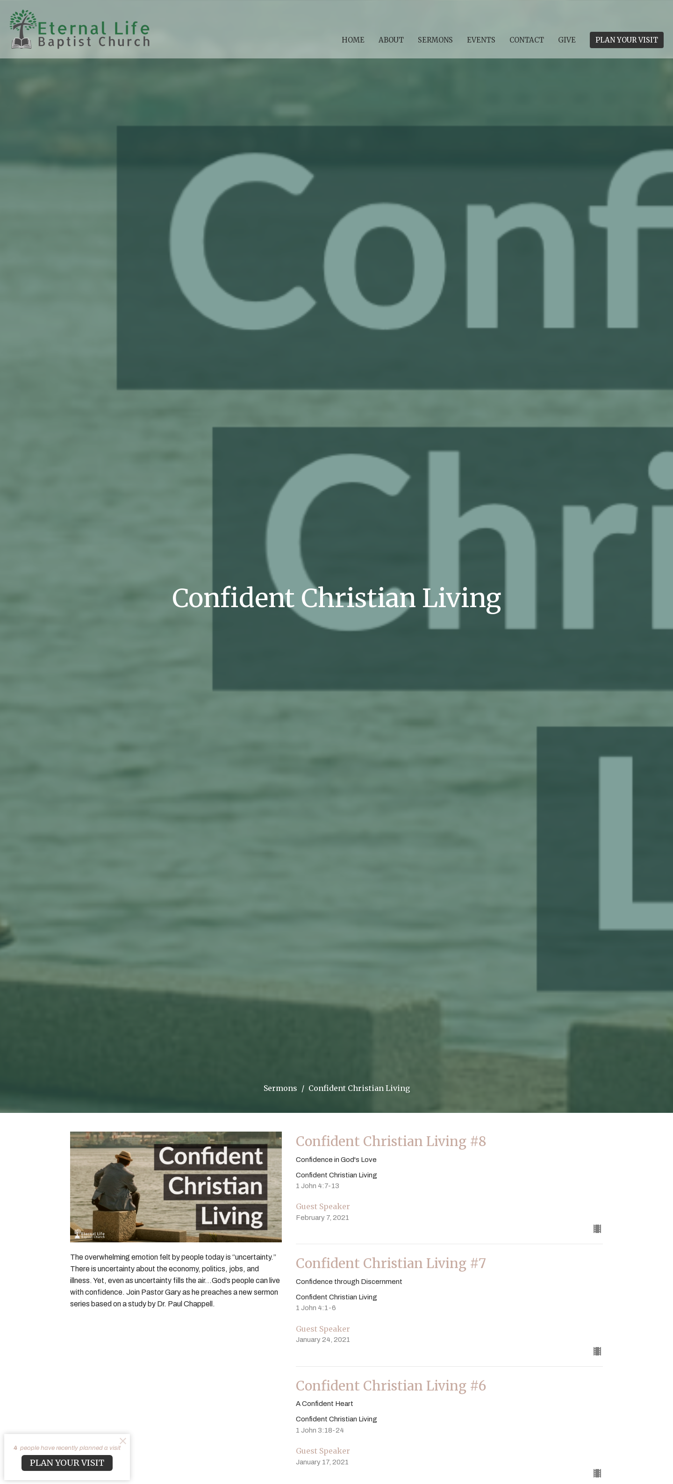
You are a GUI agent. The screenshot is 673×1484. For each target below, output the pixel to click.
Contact (526, 40)
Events (481, 40)
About (391, 40)
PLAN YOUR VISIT (626, 40)
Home (353, 40)
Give (567, 40)
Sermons (435, 40)
